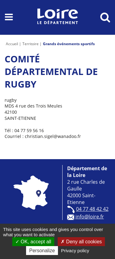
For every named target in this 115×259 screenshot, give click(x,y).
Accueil (12, 43)
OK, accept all (33, 241)
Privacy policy (75, 250)
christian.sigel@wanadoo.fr (53, 136)
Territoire (30, 43)
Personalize (42, 250)
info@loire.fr (89, 216)
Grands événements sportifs (69, 43)
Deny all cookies (81, 241)
